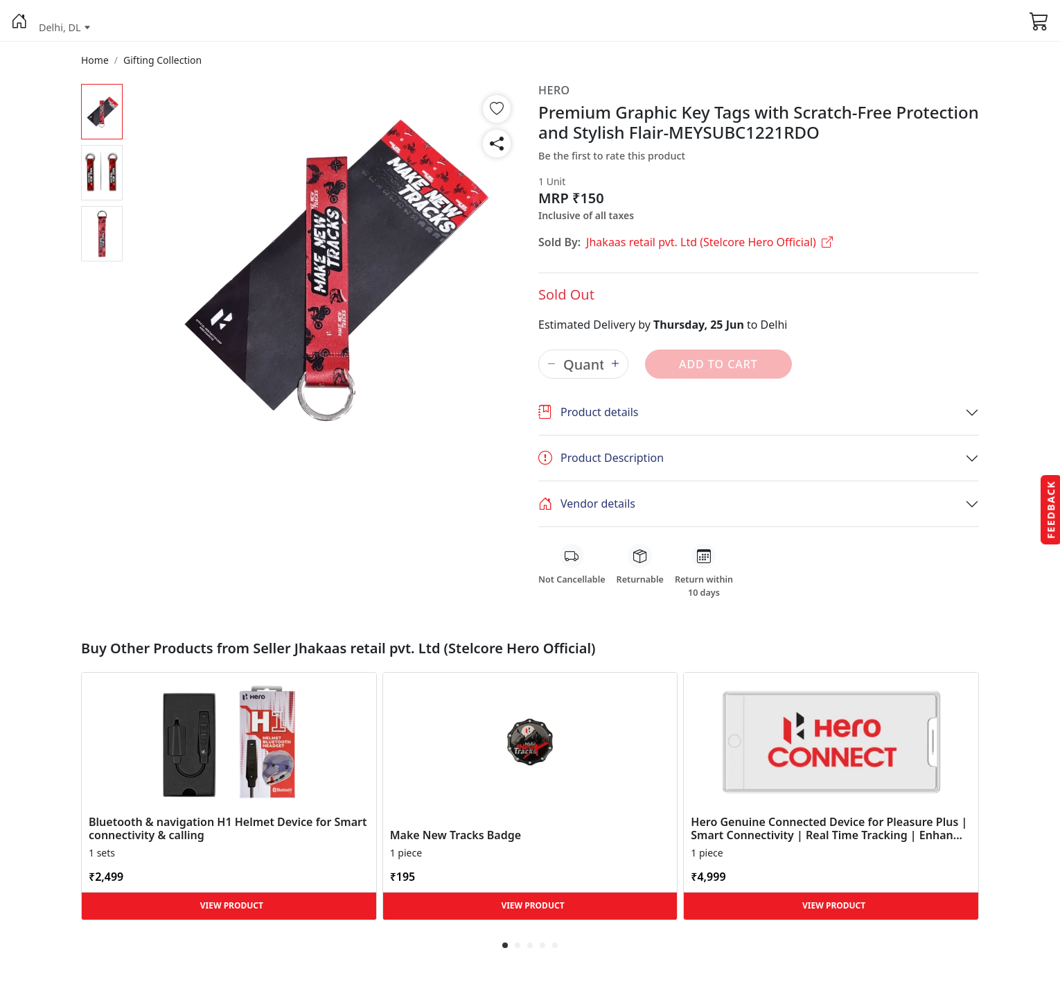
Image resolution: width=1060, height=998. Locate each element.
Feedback (1050, 509)
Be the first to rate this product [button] (611, 155)
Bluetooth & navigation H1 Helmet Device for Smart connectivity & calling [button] (228, 829)
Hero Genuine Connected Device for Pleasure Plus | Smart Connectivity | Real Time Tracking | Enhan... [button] (829, 829)
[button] (19, 21)
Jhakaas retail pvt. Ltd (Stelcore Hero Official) (709, 242)
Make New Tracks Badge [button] (455, 835)
